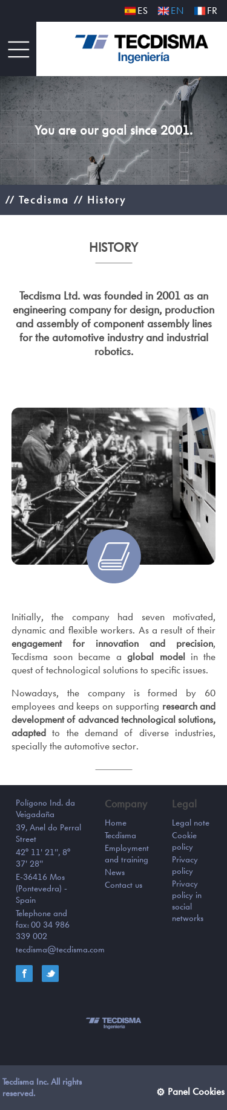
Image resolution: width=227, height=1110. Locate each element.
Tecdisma (120, 835)
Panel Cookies (196, 1091)
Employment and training (127, 853)
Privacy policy (185, 865)
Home (116, 822)
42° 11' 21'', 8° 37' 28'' (43, 858)
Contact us (123, 884)
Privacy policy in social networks (187, 900)
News (115, 872)
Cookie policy (184, 841)
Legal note (190, 822)
